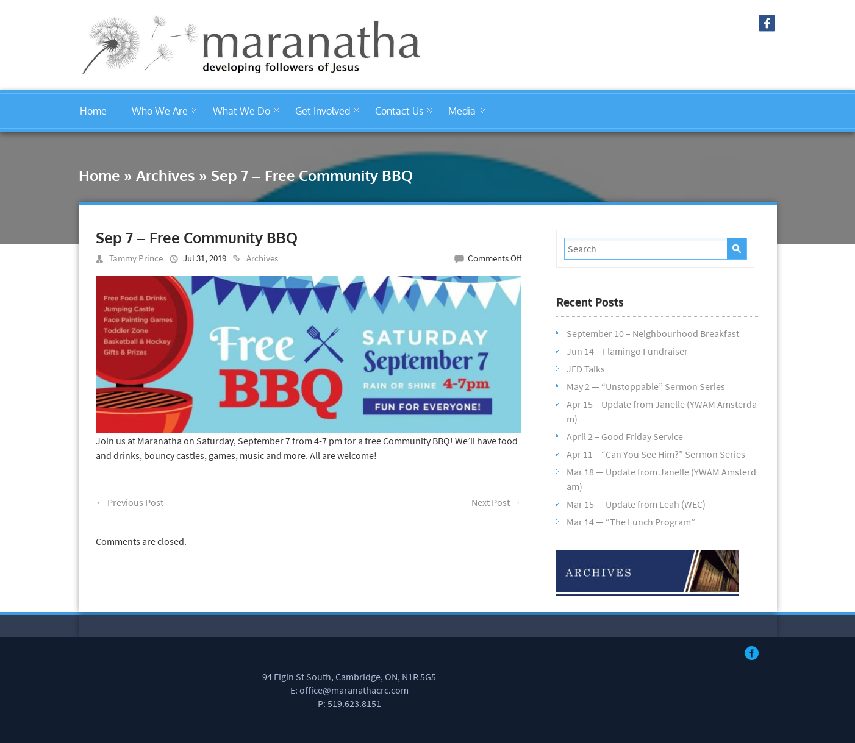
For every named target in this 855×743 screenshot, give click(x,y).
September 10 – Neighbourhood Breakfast (653, 333)
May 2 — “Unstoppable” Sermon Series (646, 386)
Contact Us (399, 111)
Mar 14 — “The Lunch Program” (631, 522)
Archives (165, 175)
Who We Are (160, 111)
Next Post (496, 502)
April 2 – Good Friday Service (625, 436)
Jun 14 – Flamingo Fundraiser (627, 351)
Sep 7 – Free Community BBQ (197, 237)
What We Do (241, 111)
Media (462, 111)
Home (93, 111)
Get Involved (322, 111)
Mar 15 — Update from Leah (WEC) (636, 504)
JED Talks (586, 369)
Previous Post (129, 502)
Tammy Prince (136, 258)
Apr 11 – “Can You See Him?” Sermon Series (656, 454)
